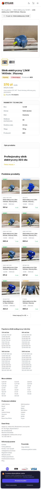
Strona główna (6, 10)
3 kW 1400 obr (6, 361)
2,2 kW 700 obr (6, 340)
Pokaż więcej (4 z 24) (20, 315)
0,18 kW (29, 381)
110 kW (29, 394)
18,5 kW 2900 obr (27, 370)
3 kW (15, 388)
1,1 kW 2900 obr (26, 355)
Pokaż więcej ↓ (9, 164)
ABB (3, 410)
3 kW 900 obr (26, 342)
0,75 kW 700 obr (6, 335)
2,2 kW (3, 388)
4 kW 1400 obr (6, 363)
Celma (23, 414)
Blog (3, 460)
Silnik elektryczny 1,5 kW (22, 10)
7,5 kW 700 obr (6, 347)
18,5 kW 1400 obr (7, 370)
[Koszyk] (33, 3)
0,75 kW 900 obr (26, 335)
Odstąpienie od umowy (8, 450)
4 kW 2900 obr (26, 363)
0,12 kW (16, 381)
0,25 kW (4, 384)
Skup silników (25, 447)
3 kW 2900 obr (26, 361)
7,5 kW (16, 390)
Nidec (22, 408)
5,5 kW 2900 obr (26, 365)
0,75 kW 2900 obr (27, 354)
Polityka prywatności (8, 456)
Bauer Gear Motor (7, 418)
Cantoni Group (6, 412)
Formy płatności (6, 446)
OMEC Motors (6, 404)
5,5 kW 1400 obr (6, 365)
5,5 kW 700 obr (6, 345)
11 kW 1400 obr (6, 368)
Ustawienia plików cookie (28, 449)
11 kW (28, 390)
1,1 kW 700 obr (6, 336)
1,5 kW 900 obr (26, 338)
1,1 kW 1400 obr (6, 355)
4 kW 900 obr (26, 344)
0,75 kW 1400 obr (7, 354)
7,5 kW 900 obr (26, 347)
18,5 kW (4, 392)
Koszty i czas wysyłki (8, 448)
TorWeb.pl (34, 485)
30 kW (29, 392)
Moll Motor (24, 410)
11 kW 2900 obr (26, 368)
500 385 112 (7, 436)
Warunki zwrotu (6, 454)
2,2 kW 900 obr (26, 340)
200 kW (16, 396)
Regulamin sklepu (7, 452)
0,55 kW (29, 384)
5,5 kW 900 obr (26, 345)
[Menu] (37, 3)
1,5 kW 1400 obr (6, 357)
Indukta (23, 412)
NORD (23, 416)
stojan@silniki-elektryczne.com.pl (11, 434)
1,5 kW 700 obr (6, 338)
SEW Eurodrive (25, 404)
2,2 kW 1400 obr (6, 359)
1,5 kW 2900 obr (26, 357)
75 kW (16, 394)
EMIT (3, 416)
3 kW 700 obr (6, 342)
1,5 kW (29, 386)
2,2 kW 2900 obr (26, 359)
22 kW (16, 392)
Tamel (23, 406)
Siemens (4, 414)
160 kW (4, 396)
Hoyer (23, 418)
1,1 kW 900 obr (26, 336)
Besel (3, 406)
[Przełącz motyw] (29, 3)
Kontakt (4, 444)
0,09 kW (4, 381)
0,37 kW (16, 384)
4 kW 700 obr (6, 344)
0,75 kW (4, 386)
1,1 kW (16, 386)
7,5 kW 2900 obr (26, 366)
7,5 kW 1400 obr (6, 366)
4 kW (28, 388)
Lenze (3, 408)
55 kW (3, 394)
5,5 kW (3, 390)
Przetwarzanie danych (8, 458)
